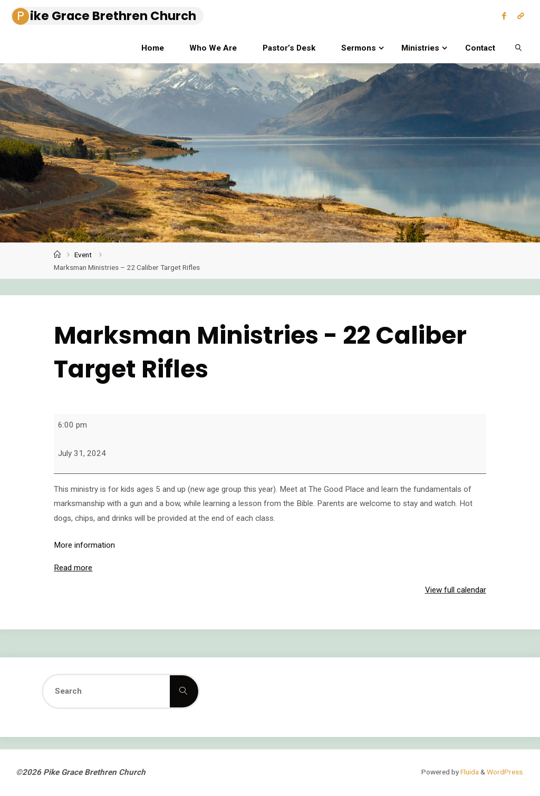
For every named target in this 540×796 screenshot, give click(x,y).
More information (84, 545)
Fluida (469, 772)
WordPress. (505, 772)
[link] (518, 47)
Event (83, 254)
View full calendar (455, 590)
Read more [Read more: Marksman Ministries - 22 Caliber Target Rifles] (73, 567)
